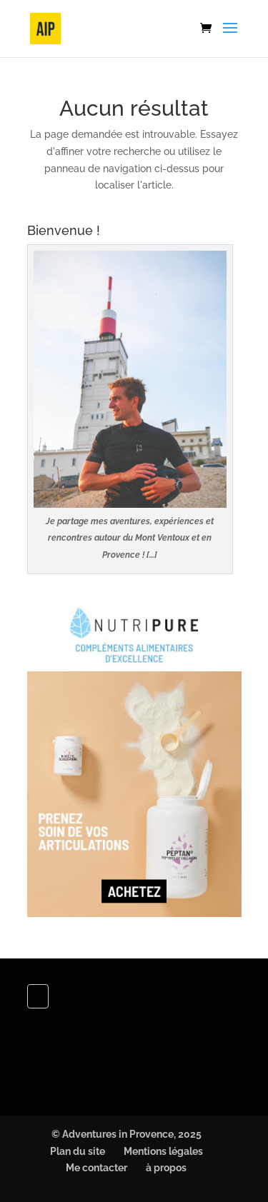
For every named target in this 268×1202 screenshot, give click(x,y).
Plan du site (77, 1151)
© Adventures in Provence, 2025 (126, 1134)
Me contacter (96, 1167)
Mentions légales (163, 1151)
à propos (166, 1167)
